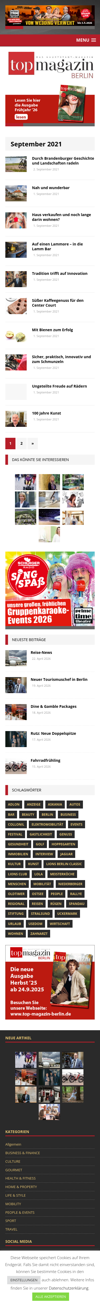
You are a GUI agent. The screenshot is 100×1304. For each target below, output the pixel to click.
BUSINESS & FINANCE (22, 1152)
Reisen (37, 903)
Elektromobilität (47, 824)
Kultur (14, 864)
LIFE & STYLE (15, 1195)
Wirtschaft (60, 924)
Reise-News (41, 652)
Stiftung (16, 913)
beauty (28, 814)
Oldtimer (16, 894)
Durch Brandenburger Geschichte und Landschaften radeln (63, 161)
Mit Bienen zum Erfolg (52, 329)
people (57, 894)
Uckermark (67, 913)
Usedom (35, 924)
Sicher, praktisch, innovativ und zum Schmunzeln (61, 359)
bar (11, 814)
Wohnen (15, 933)
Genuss (65, 834)
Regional (16, 903)
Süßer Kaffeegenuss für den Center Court (57, 303)
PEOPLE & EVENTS (19, 1212)
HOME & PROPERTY (21, 1186)
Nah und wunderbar (51, 187)
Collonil (16, 824)
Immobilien (18, 854)
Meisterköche (62, 874)
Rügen (56, 903)
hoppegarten (63, 844)
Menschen (17, 884)
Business (68, 814)
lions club (17, 874)
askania (55, 804)
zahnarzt (38, 933)
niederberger (70, 884)
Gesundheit (18, 844)
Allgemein (13, 1144)
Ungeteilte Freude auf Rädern (59, 386)
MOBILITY (13, 1203)
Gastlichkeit (41, 834)
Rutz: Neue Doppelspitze (53, 733)
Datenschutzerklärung (68, 1288)
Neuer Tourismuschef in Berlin (59, 679)
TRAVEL (11, 1229)
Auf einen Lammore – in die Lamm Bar (57, 246)
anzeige (34, 804)
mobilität (42, 884)
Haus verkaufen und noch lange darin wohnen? (61, 217)
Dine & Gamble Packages (54, 706)
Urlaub (14, 924)
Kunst (33, 864)
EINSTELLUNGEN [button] (23, 1280)
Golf (40, 844)
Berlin (47, 814)
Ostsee (37, 894)
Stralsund (40, 913)
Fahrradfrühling (45, 760)
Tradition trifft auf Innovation (59, 273)
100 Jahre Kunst (46, 413)
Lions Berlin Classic (64, 864)
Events (77, 824)
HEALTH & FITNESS (20, 1178)
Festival (15, 834)
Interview (44, 854)
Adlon (13, 804)
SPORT (10, 1220)
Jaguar (66, 854)
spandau (76, 903)
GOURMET (13, 1170)
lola (38, 874)
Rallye (76, 894)
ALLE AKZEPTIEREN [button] (50, 1296)
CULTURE (12, 1161)
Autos (74, 804)
